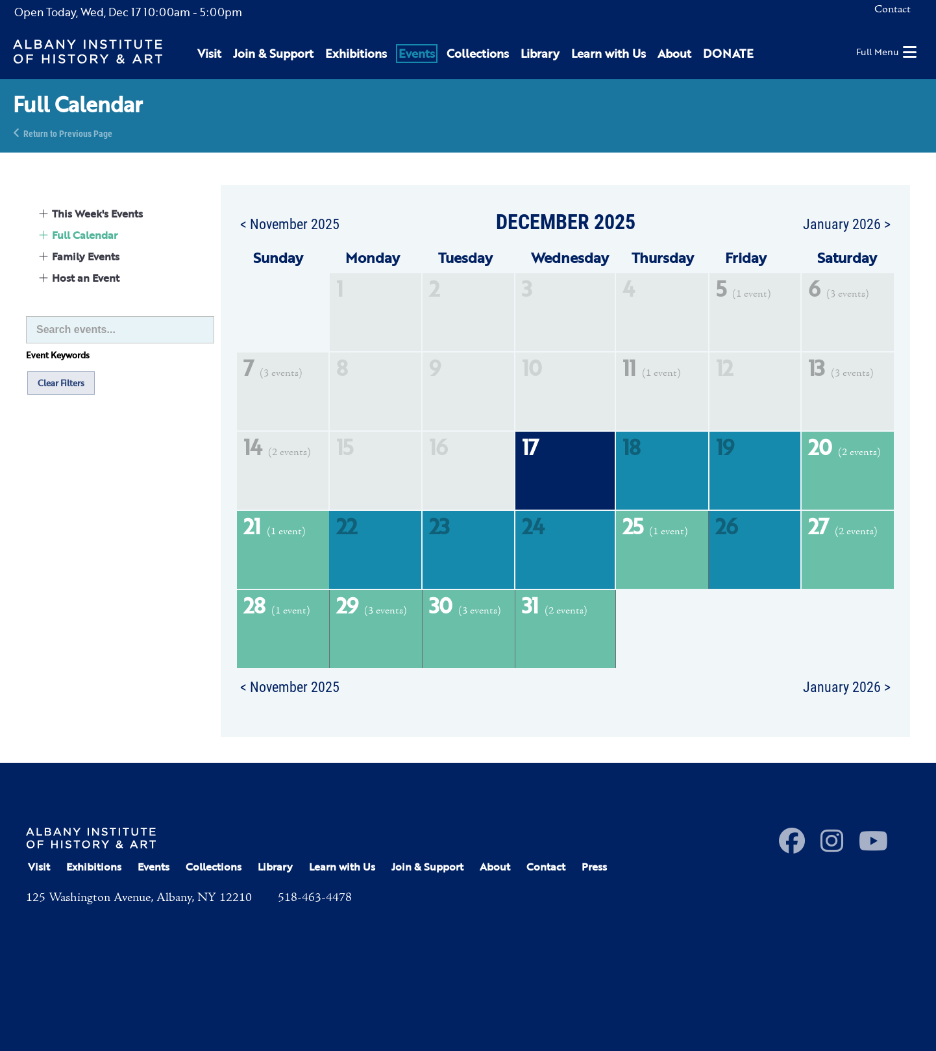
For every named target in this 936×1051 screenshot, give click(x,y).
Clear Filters (61, 383)
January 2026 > (847, 223)
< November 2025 (289, 223)
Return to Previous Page (67, 132)
